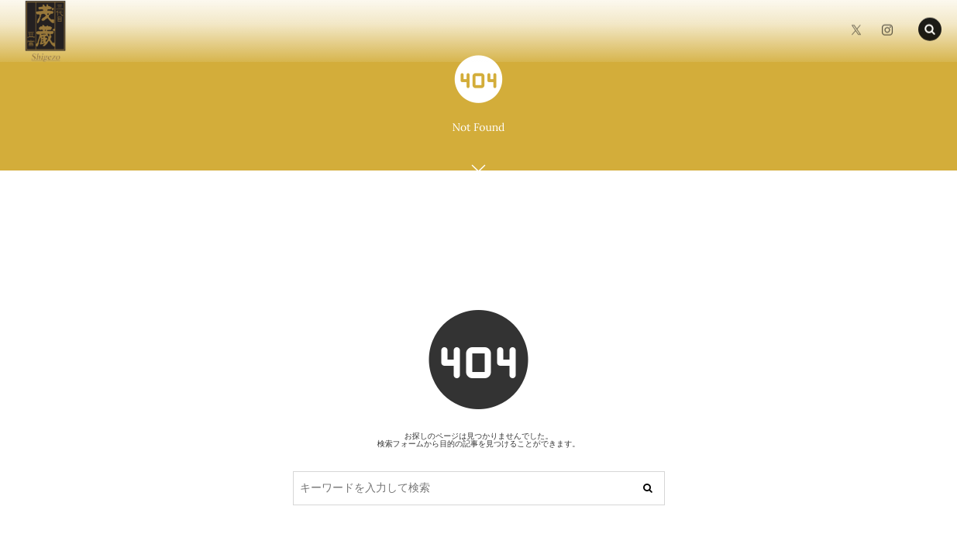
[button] (930, 28)
